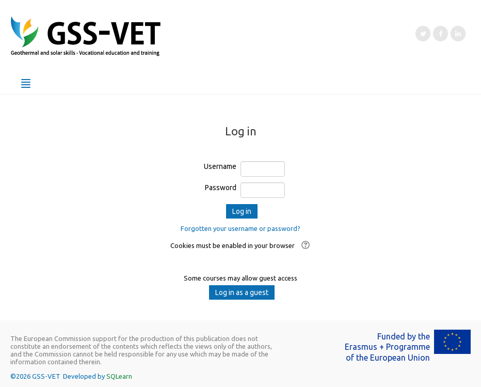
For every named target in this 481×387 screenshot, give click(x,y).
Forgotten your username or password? (240, 228)
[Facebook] (440, 33)
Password (220, 187)
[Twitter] (422, 33)
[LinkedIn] (458, 33)
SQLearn (119, 376)
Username (220, 166)
